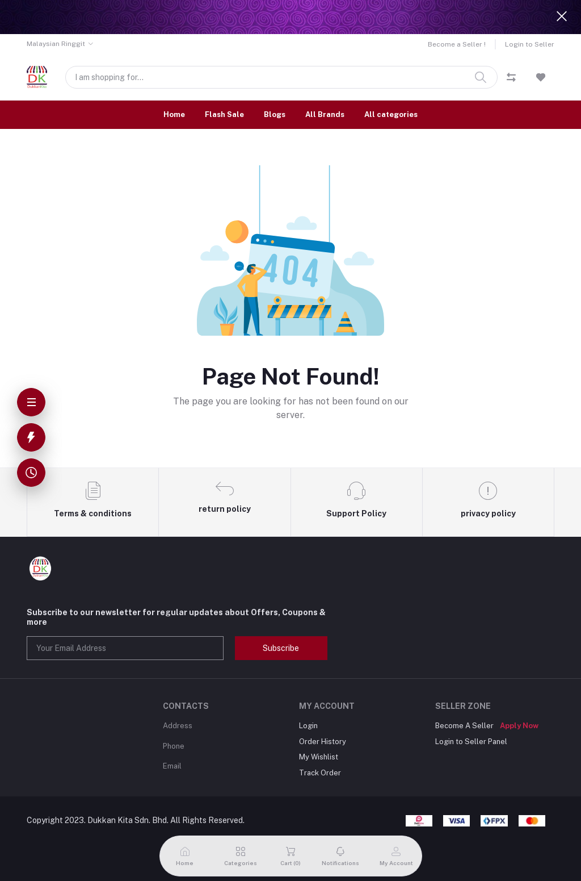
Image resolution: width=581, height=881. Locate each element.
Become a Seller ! (457, 44)
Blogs (274, 114)
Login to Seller (529, 44)
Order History (322, 741)
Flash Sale (224, 114)
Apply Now (519, 725)
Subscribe (281, 648)
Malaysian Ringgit (56, 44)
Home (174, 114)
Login (308, 725)
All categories (391, 114)
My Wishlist (318, 757)
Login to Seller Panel (471, 741)
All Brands (324, 114)
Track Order (320, 773)
